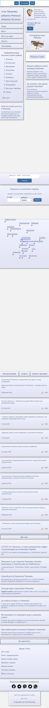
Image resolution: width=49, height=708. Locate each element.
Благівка (9, 74)
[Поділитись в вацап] (35, 687)
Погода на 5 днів (37, 57)
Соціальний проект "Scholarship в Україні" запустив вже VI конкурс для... (24, 565)
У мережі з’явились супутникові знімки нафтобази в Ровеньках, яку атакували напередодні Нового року (24, 418)
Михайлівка (10, 66)
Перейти (37, 200)
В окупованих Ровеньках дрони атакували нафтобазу (19, 447)
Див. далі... (24, 698)
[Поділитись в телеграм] (19, 687)
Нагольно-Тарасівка (13, 88)
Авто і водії (5, 652)
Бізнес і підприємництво (9, 656)
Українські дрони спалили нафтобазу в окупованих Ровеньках (22, 433)
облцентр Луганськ (11, 19)
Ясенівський (10, 63)
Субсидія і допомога (8, 671)
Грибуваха (9, 77)
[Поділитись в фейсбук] (13, 687)
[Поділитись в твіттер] (30, 687)
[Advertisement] (24, 147)
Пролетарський (11, 81)
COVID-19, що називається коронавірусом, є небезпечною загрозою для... (24, 551)
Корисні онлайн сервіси (9, 660)
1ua (16, 3)
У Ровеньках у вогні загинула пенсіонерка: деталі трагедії (21, 524)
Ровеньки (9, 59)
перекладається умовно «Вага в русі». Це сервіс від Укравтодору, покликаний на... (24, 591)
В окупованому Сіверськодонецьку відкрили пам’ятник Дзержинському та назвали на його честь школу (20, 478)
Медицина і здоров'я (8, 663)
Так (30, 28)
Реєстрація (24, 3)
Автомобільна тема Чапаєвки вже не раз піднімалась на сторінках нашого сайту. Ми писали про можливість (11, 111)
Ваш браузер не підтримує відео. (24, 212)
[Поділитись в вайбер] (25, 687)
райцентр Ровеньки (11, 15)
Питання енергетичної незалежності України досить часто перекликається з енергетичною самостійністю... (24, 632)
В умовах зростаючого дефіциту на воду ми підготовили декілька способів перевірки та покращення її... (24, 619)
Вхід (32, 3)
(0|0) (46, 393)
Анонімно (24, 181)
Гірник (8, 92)
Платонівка (10, 70)
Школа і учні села (7, 674)
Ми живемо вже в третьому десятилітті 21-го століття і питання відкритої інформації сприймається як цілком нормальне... (24, 579)
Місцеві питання (7, 667)
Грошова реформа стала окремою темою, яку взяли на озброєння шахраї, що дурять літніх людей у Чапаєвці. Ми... (37, 71)
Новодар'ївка (10, 85)
